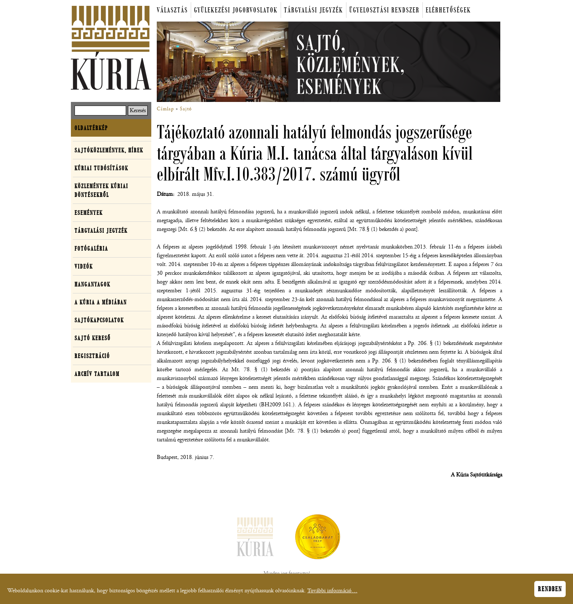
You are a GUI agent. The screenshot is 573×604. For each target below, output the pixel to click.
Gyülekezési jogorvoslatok (236, 10)
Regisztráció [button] (92, 356)
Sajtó (186, 109)
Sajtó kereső (93, 338)
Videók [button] (84, 266)
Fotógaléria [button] (91, 248)
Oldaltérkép (91, 128)
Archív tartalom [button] (97, 374)
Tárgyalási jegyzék (313, 10)
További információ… (332, 593)
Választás (172, 10)
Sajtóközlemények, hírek (109, 150)
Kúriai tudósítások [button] (101, 168)
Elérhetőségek (448, 10)
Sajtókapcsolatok (99, 320)
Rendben (550, 591)
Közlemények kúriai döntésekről (101, 190)
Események (89, 213)
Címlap (165, 109)
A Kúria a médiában (101, 302)
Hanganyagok (92, 284)
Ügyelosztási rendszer (384, 10)
